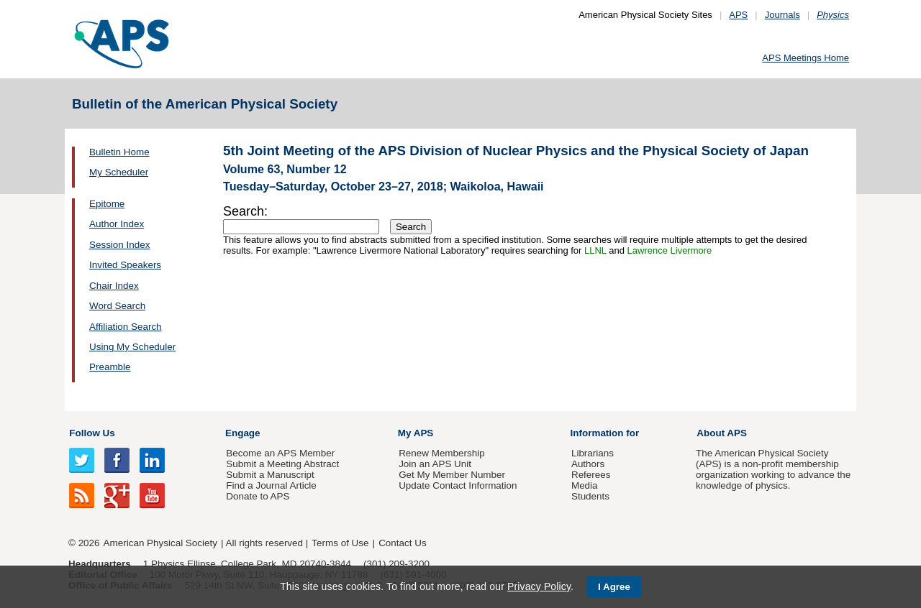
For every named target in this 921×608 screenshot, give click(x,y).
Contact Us (402, 543)
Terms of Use (340, 543)
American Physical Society (160, 543)
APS (738, 14)
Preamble (110, 366)
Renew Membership (442, 453)
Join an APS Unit (435, 464)
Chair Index (114, 285)
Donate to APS (257, 496)
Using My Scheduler (132, 346)
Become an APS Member (280, 453)
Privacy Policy (539, 586)
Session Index (119, 244)
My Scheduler (118, 172)
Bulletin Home (119, 152)
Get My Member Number (452, 474)
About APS (722, 433)
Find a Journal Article (271, 485)
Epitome (106, 203)
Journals (782, 14)
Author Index (116, 223)
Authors (587, 464)
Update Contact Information (458, 485)
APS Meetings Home (805, 57)
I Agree (614, 586)
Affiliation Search (125, 326)
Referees (591, 474)
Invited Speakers (125, 264)
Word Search (117, 305)
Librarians (592, 453)
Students (590, 496)
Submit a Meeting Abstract (282, 464)
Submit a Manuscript (270, 474)
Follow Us (91, 433)
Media (584, 485)
